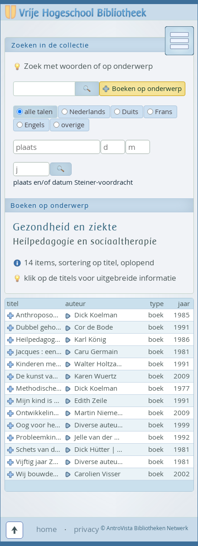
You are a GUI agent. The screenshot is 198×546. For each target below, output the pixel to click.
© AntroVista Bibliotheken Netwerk (144, 528)
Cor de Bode (90, 327)
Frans (159, 111)
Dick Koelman (92, 315)
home (46, 529)
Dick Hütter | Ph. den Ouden (115, 449)
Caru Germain (92, 351)
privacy (86, 529)
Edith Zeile (87, 400)
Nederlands (83, 111)
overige (68, 124)
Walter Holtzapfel (97, 363)
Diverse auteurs (95, 425)
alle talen (35, 111)
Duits (126, 111)
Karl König (86, 339)
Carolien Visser (93, 473)
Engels (30, 124)
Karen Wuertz (91, 376)
